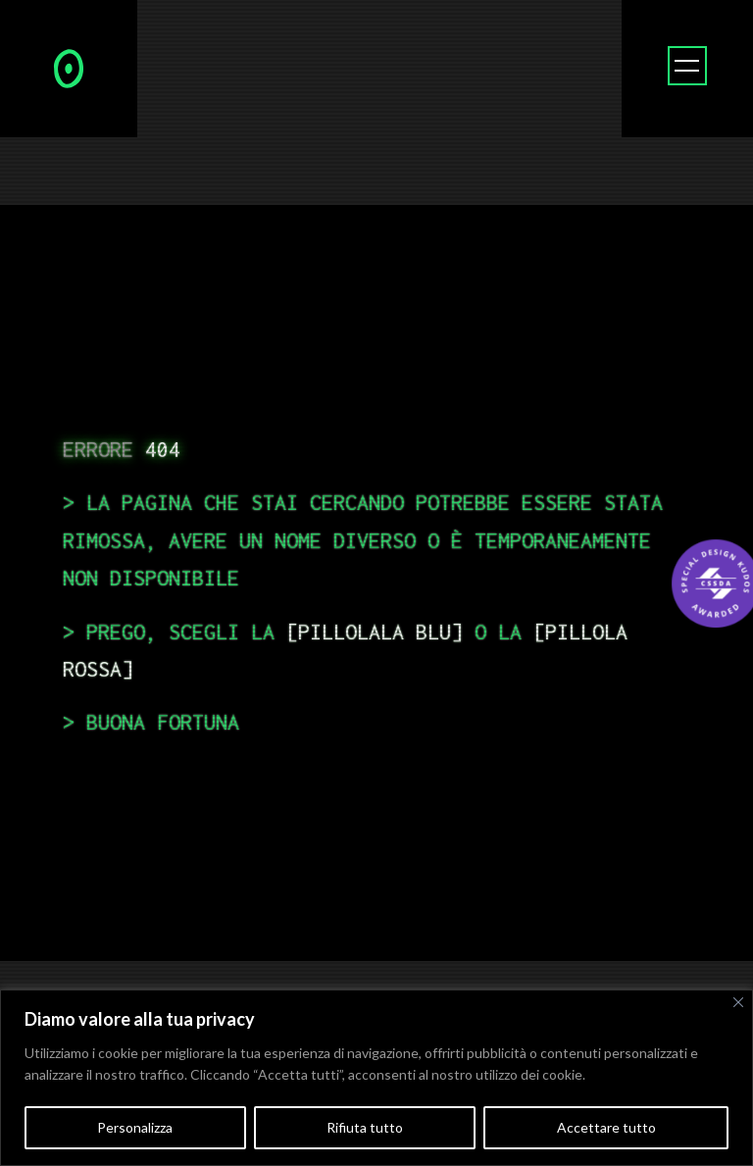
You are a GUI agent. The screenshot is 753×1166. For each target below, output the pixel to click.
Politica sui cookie (643, 1074)
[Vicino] (738, 1002)
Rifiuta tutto (364, 1127)
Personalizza (135, 1127)
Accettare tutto (606, 1127)
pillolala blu (374, 631)
